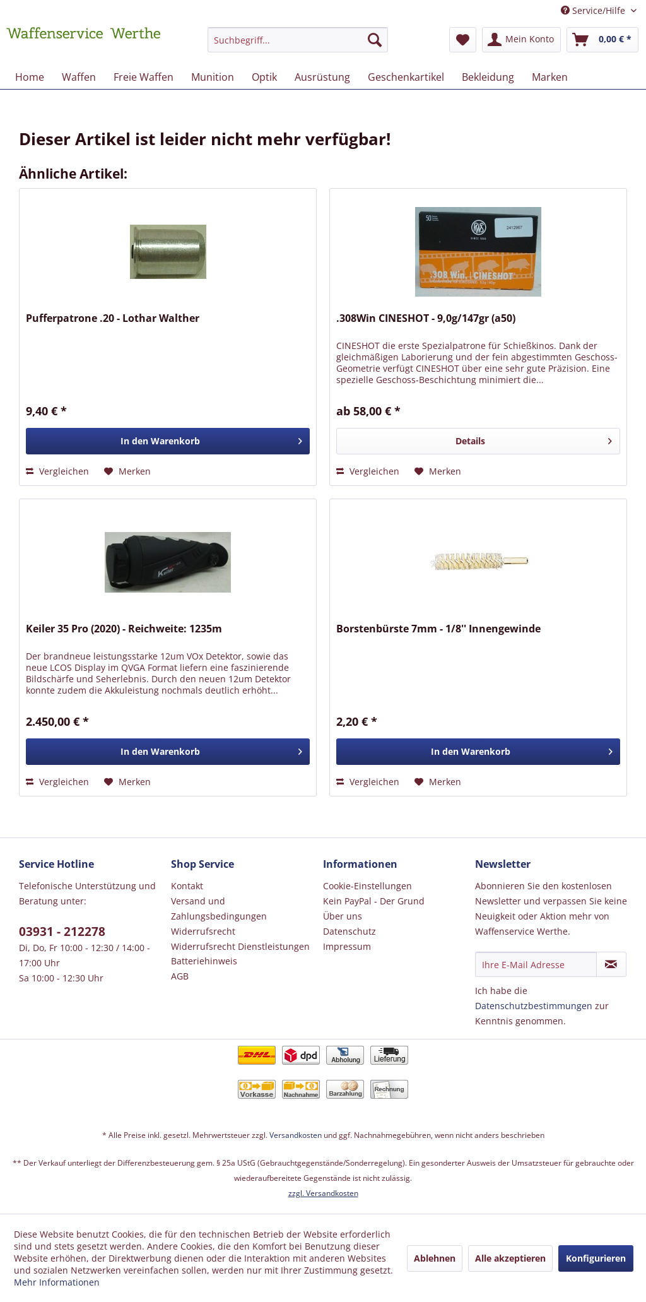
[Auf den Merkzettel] (127, 471)
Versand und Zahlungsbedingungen (219, 908)
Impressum (347, 946)
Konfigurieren (596, 1258)
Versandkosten (295, 1135)
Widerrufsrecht (203, 931)
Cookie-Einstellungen (367, 886)
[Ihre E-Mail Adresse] (536, 964)
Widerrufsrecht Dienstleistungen (240, 946)
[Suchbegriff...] (298, 39)
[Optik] (264, 77)
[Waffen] (79, 77)
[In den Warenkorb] (168, 441)
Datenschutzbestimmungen (533, 1006)
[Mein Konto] (521, 39)
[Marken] (550, 77)
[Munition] (212, 77)
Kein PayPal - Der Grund (374, 901)
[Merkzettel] (462, 39)
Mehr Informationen (57, 1282)
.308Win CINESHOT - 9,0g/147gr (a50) (425, 318)
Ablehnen (434, 1258)
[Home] (29, 77)
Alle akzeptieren (510, 1258)
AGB (180, 976)
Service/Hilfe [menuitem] (594, 10)
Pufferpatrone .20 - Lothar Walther (112, 318)
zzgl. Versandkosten (323, 1193)
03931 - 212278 (62, 931)
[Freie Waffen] (143, 77)
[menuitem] (298, 45)
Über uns (342, 916)
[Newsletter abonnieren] (611, 964)
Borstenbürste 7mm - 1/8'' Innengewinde (438, 629)
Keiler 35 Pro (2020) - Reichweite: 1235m (124, 629)
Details (533, 439)
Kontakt (187, 886)
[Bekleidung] (488, 77)
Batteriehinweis (204, 961)
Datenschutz (349, 931)
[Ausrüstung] (322, 77)
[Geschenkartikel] (406, 77)
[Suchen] (374, 39)
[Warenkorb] (602, 39)
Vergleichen (57, 471)
